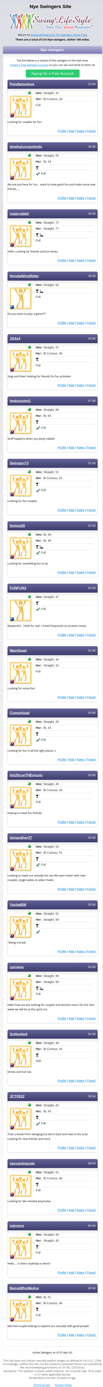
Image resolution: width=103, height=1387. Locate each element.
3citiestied (18, 1034)
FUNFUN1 (18, 588)
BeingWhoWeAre (24, 1288)
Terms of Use (41, 1385)
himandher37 (21, 838)
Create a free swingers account (29, 65)
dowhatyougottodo (26, 147)
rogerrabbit (19, 214)
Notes (81, 131)
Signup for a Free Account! (52, 73)
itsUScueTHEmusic (26, 775)
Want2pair (18, 651)
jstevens (17, 1226)
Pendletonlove (22, 84)
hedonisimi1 (20, 401)
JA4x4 (15, 339)
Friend (91, 131)
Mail (71, 131)
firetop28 (17, 526)
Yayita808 (18, 905)
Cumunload (19, 713)
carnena (16, 967)
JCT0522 (17, 1096)
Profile (62, 131)
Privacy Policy (63, 1385)
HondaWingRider (24, 276)
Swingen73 (19, 463)
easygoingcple (22, 1163)
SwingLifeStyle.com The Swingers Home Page (59, 35)
